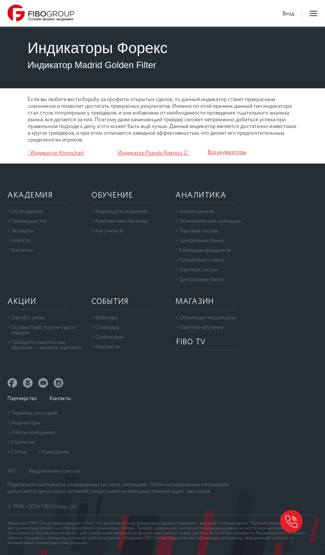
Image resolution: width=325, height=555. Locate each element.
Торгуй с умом (28, 317)
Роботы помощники (33, 432)
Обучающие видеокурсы (207, 317)
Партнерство (22, 398)
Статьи (19, 452)
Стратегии (23, 442)
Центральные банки (201, 240)
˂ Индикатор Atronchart (56, 152)
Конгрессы (107, 347)
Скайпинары (109, 337)
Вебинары (106, 317)
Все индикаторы (227, 152)
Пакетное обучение (201, 327)
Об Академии (27, 211)
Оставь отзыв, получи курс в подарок (43, 329)
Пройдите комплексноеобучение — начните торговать (46, 344)
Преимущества (28, 221)
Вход (288, 13)
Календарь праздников (205, 250)
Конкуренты (55, 452)
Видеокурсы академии (121, 211)
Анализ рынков (196, 211)
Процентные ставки (201, 260)
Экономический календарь (210, 221)
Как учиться (109, 231)
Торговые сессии (198, 231)
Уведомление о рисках (54, 471)
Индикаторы (25, 423)
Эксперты (22, 231)
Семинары (107, 327)
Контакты (22, 250)
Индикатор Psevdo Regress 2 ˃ (153, 152)
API (11, 471)
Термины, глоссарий (34, 413)
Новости (21, 240)
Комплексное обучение (121, 221)
